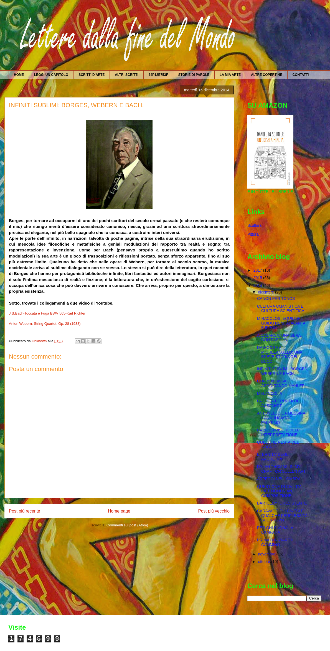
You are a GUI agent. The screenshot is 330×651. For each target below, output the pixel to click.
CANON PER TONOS (276, 298)
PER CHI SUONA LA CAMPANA (275, 530)
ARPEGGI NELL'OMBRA (279, 479)
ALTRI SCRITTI (126, 75)
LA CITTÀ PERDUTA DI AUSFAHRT (277, 403)
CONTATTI (301, 75)
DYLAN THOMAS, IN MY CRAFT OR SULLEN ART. (281, 469)
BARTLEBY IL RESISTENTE (282, 503)
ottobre (264, 561)
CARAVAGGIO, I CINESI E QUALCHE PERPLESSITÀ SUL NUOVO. (282, 516)
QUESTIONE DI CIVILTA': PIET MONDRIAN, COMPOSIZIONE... (279, 491)
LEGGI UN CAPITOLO (51, 75)
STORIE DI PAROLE (193, 75)
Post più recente (24, 511)
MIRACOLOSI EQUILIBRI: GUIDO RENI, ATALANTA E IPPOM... (281, 323)
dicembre (266, 292)
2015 (258, 278)
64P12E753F (158, 75)
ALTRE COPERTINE (266, 75)
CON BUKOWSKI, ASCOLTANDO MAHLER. (281, 383)
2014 (258, 285)
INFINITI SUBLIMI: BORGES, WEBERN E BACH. (282, 371)
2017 (258, 270)
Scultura (254, 225)
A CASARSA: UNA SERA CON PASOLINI (279, 337)
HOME (19, 75)
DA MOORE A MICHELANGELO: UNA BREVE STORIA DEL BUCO (279, 354)
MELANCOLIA (269, 393)
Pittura (252, 234)
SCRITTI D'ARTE (91, 75)
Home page (119, 511)
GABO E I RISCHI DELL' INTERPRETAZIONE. (278, 432)
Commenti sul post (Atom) (127, 525)
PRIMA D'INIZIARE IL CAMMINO (275, 542)
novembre (267, 554)
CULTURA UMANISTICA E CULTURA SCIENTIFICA (280, 308)
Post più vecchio (214, 511)
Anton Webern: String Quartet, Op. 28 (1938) (44, 323)
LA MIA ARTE (230, 75)
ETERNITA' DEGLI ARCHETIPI (273, 456)
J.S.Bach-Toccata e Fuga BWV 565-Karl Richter (47, 313)
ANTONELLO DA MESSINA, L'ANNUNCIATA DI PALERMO (281, 418)
